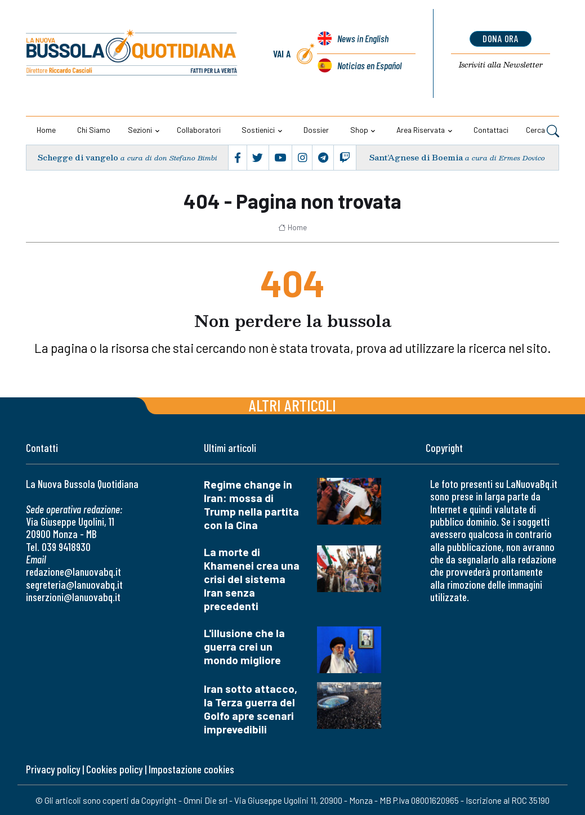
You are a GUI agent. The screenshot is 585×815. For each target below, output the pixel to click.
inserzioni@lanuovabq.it (73, 596)
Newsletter (500, 65)
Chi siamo (93, 130)
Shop (359, 130)
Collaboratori (199, 130)
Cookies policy (114, 769)
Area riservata (420, 130)
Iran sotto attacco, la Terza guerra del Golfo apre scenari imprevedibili (250, 709)
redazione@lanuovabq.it (73, 571)
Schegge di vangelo (77, 157)
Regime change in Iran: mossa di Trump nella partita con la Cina (251, 504)
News (362, 39)
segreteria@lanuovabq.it (74, 584)
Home (46, 130)
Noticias (369, 65)
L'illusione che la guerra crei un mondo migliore (244, 646)
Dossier (316, 130)
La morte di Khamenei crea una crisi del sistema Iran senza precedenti (252, 578)
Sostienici (258, 130)
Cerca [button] (542, 131)
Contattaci (491, 130)
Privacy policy (53, 769)
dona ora (501, 38)
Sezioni (140, 130)
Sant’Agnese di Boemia (416, 157)
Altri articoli (292, 405)
